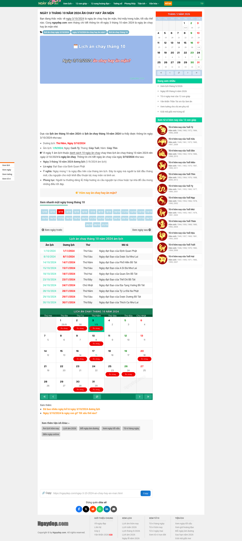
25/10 (125, 218)
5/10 (76, 211)
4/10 (68, 211)
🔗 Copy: (47, 492)
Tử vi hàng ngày (131, 428)
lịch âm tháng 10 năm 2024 (65, 133)
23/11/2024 (68, 279)
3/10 (60, 211)
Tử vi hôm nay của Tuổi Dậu (182, 232)
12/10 (133, 211)
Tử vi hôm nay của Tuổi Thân (182, 221)
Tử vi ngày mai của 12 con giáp (175, 96)
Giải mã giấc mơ (183, 538)
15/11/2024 (68, 268)
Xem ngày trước (52, 229)
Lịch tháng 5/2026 (131, 530)
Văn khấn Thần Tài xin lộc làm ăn (176, 101)
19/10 (77, 218)
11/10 (125, 211)
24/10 (117, 218)
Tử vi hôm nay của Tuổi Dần (182, 150)
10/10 (117, 211)
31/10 (105, 224)
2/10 (52, 211)
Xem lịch (6, 165)
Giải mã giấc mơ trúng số (172, 111)
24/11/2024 (68, 285)
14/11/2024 (68, 262)
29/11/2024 (68, 296)
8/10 (100, 211)
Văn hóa (154, 3)
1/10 (44, 211)
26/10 (133, 218)
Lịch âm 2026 (69, 428)
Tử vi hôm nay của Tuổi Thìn (182, 174)
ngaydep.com (59, 22)
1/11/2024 (69, 250)
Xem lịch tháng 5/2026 (171, 86)
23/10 (109, 218)
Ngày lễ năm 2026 (131, 538)
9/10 (108, 211)
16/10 (53, 218)
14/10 (149, 211)
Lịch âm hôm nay (130, 523)
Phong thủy (130, 3)
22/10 (101, 218)
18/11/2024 (68, 273)
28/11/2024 (68, 290)
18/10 (69, 218)
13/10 (141, 211)
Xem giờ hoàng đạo (184, 527)
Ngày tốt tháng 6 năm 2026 (175, 91)
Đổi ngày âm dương (89, 428)
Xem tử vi (6, 178)
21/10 (93, 218)
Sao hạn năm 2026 (184, 534)
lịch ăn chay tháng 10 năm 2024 (103, 133)
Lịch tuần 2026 (129, 527)
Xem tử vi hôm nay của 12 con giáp (177, 119)
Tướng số (117, 3)
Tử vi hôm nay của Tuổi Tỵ (181, 185)
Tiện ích (142, 3)
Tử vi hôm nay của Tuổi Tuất (182, 244)
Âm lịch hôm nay (51, 428)
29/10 (89, 224)
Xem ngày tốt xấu (111, 428)
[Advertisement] (96, 107)
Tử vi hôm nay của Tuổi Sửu (182, 138)
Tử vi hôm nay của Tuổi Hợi (181, 256)
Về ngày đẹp (100, 523)
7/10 (92, 211)
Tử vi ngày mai (156, 530)
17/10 (61, 218)
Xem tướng (7, 174)
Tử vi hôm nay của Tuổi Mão (182, 162)
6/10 (84, 211)
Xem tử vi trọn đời (157, 534)
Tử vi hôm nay (156, 527)
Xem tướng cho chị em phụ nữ (174, 106)
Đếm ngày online (51, 434)
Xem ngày (6, 169)
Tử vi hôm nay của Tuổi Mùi (182, 209)
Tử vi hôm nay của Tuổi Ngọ (182, 197)
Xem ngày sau (141, 229)
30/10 (97, 224)
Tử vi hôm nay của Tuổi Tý (181, 127)
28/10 (149, 218)
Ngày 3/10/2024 (77, 60)
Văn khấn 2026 (103, 534)
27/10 (141, 218)
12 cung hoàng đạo (101, 3)
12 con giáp (82, 3)
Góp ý (97, 530)
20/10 (85, 218)
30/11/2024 (68, 302)
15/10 (45, 218)
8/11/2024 (69, 256)
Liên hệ (97, 527)
